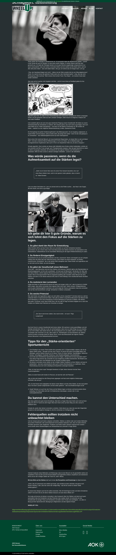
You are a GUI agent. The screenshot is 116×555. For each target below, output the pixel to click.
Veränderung (70, 511)
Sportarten (30, 511)
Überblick (63, 511)
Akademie (75, 9)
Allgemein (15, 509)
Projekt (65, 9)
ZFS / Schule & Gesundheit (20, 530)
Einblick (31, 509)
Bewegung (25, 509)
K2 (60, 532)
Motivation (75, 509)
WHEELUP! (78, 511)
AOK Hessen (58, 1)
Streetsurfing (63, 534)
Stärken (45, 511)
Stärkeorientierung (54, 511)
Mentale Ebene (67, 509)
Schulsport (89, 509)
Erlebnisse (37, 509)
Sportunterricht (38, 511)
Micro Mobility (63, 530)
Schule (83, 509)
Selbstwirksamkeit (18, 511)
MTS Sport (62, 536)
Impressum (39, 530)
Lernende (59, 509)
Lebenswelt (52, 509)
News (20, 509)
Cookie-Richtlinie (40, 536)
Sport (25, 511)
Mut (80, 509)
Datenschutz (39, 532)
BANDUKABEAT (17, 525)
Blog (91, 9)
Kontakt (99, 9)
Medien (84, 9)
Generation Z (45, 509)
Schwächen (96, 509)
